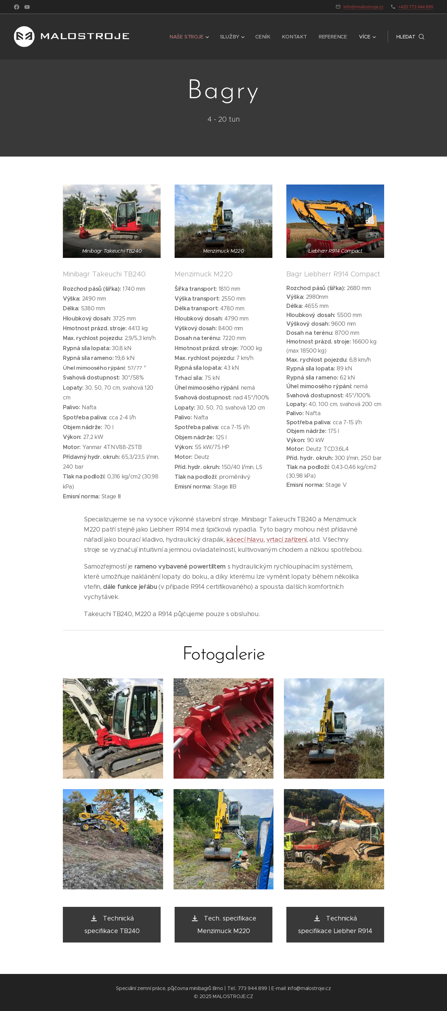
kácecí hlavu (244, 539)
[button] (410, 36)
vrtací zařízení (286, 539)
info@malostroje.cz (363, 6)
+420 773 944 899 (415, 6)
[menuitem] (191, 36)
